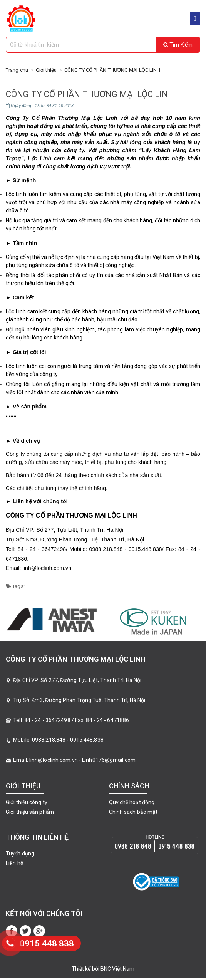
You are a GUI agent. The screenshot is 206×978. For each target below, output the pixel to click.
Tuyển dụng (20, 853)
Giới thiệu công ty (26, 802)
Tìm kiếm (178, 45)
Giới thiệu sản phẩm (30, 812)
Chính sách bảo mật (133, 812)
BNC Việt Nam (117, 969)
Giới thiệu (46, 70)
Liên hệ (14, 863)
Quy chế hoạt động (132, 802)
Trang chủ (17, 70)
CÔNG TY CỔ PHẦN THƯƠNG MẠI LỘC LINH (112, 70)
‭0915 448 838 (47, 943)
